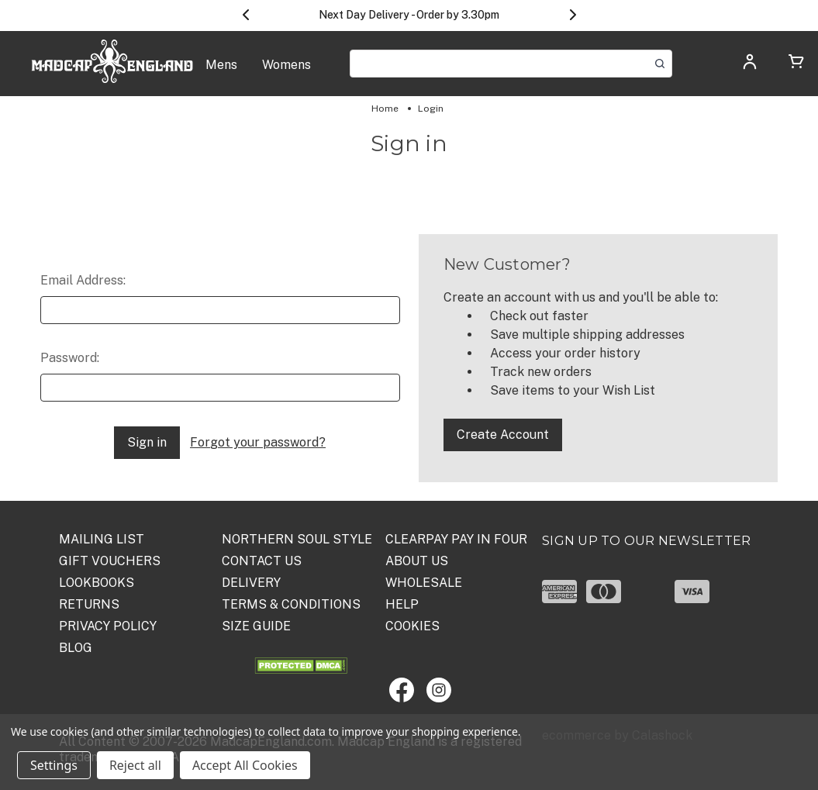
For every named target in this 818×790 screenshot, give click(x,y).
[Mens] (221, 73)
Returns (89, 604)
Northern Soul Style (297, 539)
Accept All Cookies (245, 765)
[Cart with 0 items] (796, 64)
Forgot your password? (258, 442)
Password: (69, 357)
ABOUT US (416, 561)
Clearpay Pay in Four (456, 539)
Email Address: (83, 280)
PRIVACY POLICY (108, 626)
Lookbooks (96, 582)
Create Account (503, 434)
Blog (75, 647)
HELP (402, 604)
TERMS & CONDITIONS (291, 604)
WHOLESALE (423, 582)
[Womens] (286, 73)
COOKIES (412, 626)
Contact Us (262, 561)
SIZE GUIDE (256, 626)
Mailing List (101, 539)
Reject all (135, 765)
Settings (54, 765)
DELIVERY (251, 582)
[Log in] (750, 66)
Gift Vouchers (109, 561)
